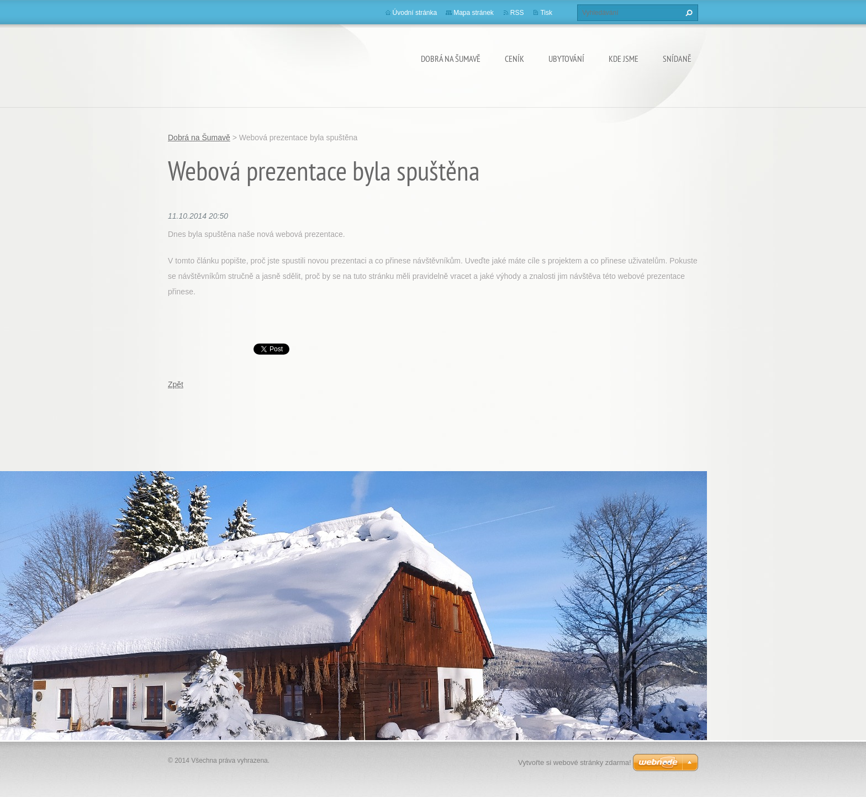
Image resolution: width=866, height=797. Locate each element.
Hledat (687, 12)
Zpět (175, 384)
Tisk (546, 13)
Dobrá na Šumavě (450, 58)
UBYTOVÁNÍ (566, 58)
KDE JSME (623, 58)
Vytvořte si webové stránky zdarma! (574, 762)
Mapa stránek (473, 13)
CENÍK (514, 58)
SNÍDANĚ (677, 58)
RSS (517, 13)
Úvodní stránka (415, 13)
